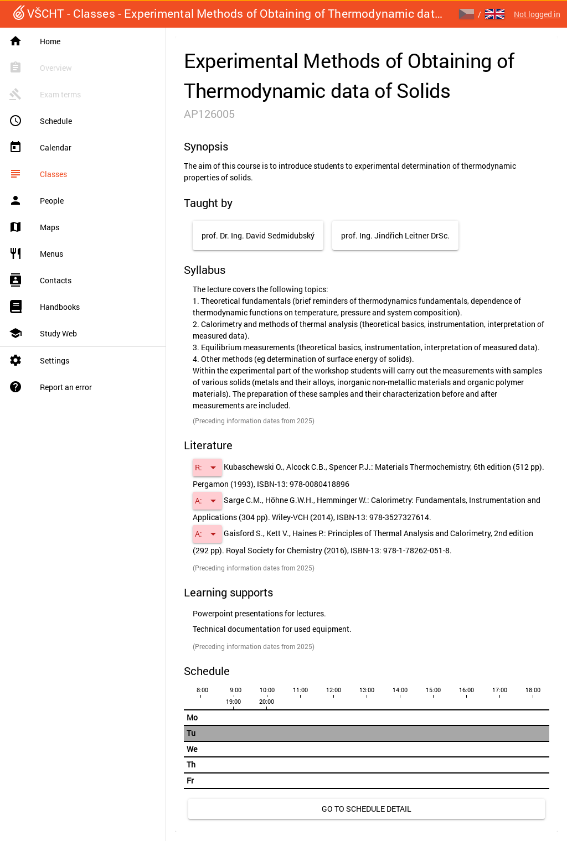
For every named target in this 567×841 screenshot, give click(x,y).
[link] (366, 809)
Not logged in (537, 14)
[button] (207, 467)
